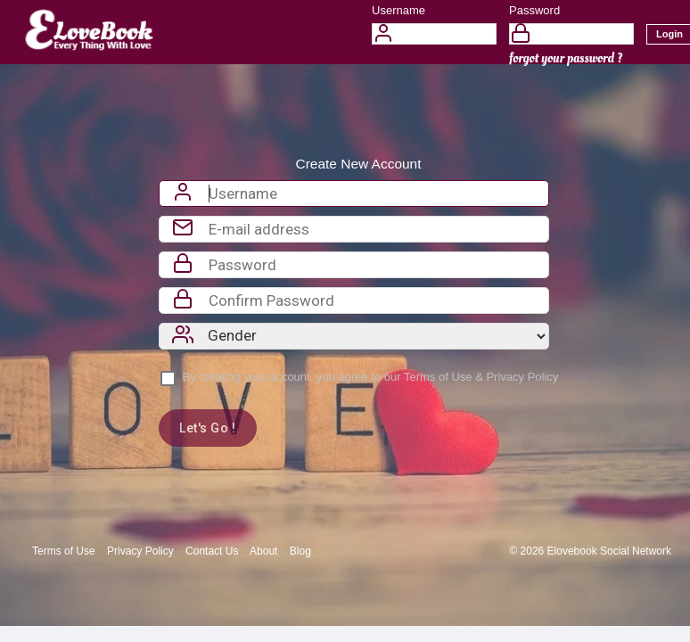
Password (534, 10)
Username (398, 10)
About (263, 551)
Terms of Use (438, 376)
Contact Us (211, 551)
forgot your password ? (565, 58)
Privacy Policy (522, 376)
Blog (300, 551)
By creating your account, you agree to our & (371, 376)
